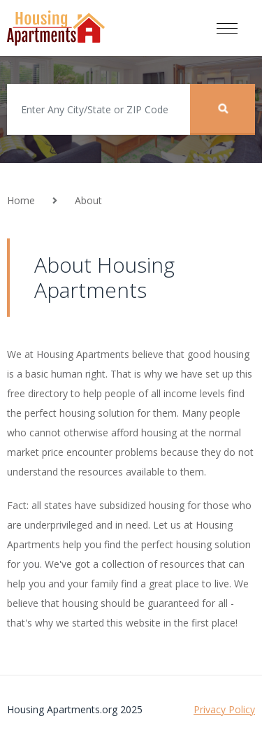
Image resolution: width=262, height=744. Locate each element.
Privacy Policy (224, 709)
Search (222, 108)
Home (21, 200)
